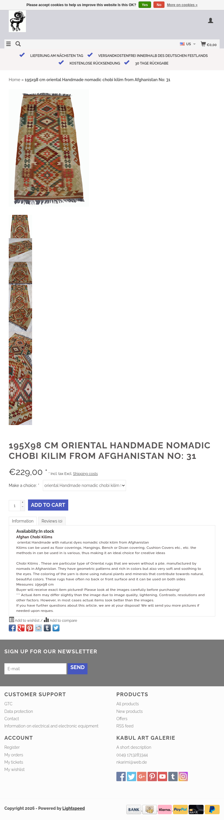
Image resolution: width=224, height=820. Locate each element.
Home (14, 79)
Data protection (18, 711)
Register (12, 747)
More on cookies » (182, 5)
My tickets (13, 762)
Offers (121, 718)
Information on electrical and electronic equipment (51, 726)
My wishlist (14, 769)
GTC (8, 703)
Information (23, 521)
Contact (11, 718)
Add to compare (60, 620)
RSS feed (125, 726)
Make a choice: (24, 485)
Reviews (51, 521)
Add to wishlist (25, 620)
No (159, 5)
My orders (13, 755)
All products (127, 703)
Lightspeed (73, 808)
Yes (145, 5)
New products (129, 711)
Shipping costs (85, 473)
